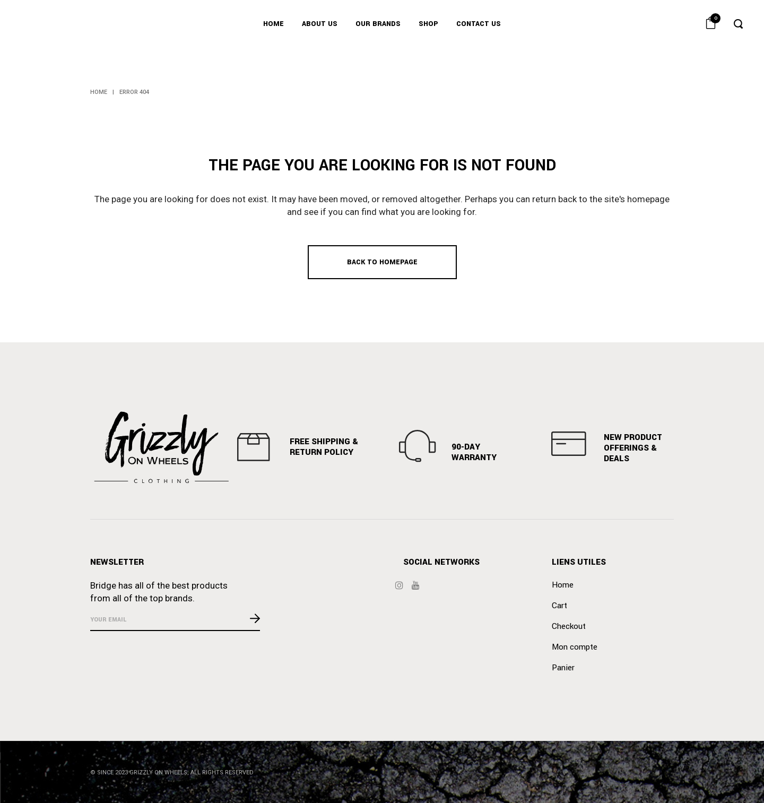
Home (98, 92)
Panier (563, 668)
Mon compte (574, 647)
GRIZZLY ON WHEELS (158, 772)
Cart (559, 605)
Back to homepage (382, 262)
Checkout (569, 626)
